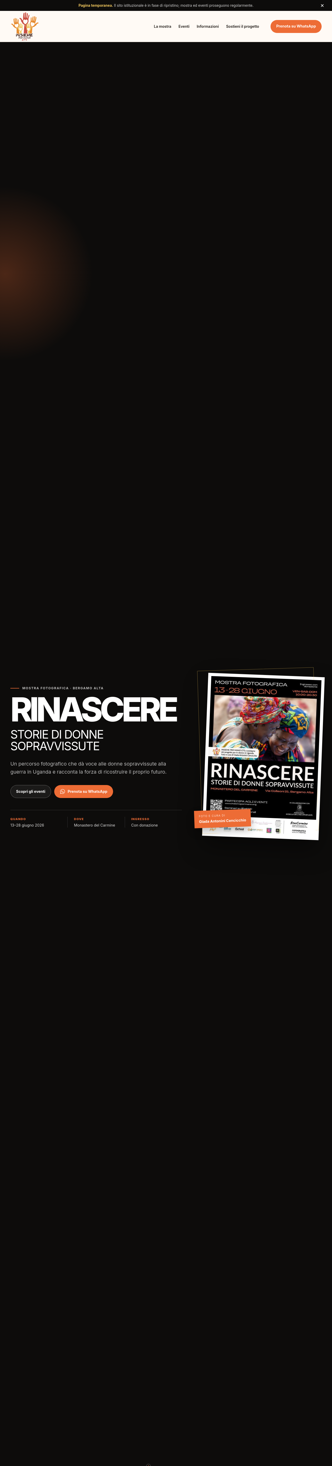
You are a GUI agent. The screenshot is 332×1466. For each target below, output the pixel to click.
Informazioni (208, 26)
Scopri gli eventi (30, 791)
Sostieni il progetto (242, 26)
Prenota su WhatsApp (296, 26)
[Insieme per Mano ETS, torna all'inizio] (24, 26)
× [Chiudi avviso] (322, 5)
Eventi (183, 26)
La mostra (162, 26)
